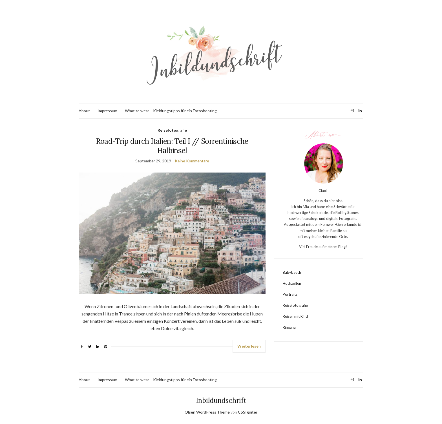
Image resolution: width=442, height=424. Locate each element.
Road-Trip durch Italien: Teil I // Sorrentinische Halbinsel (172, 145)
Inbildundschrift (221, 400)
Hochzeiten (292, 283)
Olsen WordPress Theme (207, 412)
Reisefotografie (172, 130)
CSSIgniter (247, 412)
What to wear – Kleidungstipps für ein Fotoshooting (171, 110)
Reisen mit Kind (295, 316)
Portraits (290, 294)
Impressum (107, 110)
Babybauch (292, 272)
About (84, 110)
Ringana (289, 327)
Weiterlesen (249, 346)
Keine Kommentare (192, 160)
